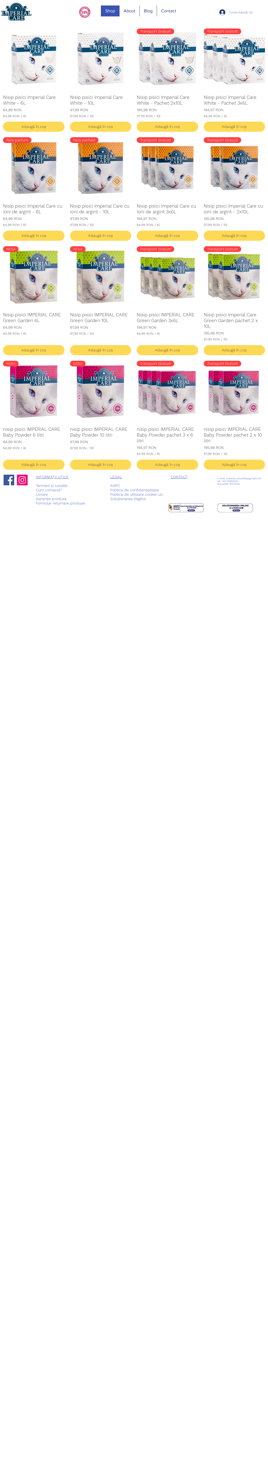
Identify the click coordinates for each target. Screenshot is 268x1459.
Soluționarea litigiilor (128, 499)
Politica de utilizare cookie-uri (136, 494)
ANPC (115, 485)
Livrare (42, 494)
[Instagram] (22, 480)
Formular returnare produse (60, 503)
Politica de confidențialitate (134, 490)
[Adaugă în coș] (34, 127)
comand (52, 490)
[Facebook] (9, 480)
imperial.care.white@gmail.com (243, 478)
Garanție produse (51, 499)
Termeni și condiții (52, 485)
